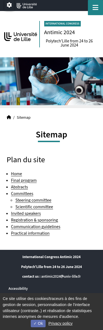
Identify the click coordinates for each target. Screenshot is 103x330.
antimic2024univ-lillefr (61, 276)
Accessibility (18, 288)
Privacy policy (60, 323)
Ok (38, 323)
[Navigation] (95, 7)
